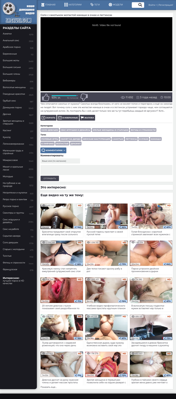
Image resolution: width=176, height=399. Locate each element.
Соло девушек (49, 130)
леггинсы (131, 139)
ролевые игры (49, 139)
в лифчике (47, 143)
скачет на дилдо (71, 139)
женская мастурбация (96, 139)
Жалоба (87, 117)
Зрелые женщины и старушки (110, 130)
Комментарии (53, 150)
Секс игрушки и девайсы (76, 130)
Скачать (48, 117)
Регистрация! (166, 5)
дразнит (76, 143)
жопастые (62, 143)
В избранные (68, 117)
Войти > (153, 5)
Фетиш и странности (143, 130)
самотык (117, 139)
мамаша (156, 139)
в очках (143, 139)
